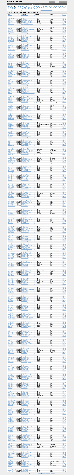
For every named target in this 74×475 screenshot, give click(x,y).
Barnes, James (10, 263)
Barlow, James (10, 239)
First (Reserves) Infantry (27, 20)
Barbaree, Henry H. (11, 161)
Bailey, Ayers (10, 53)
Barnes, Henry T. (11, 260)
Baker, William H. (11, 118)
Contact (40, 4)
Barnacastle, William (11, 245)
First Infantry (25, 17)
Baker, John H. (10, 102)
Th (14, 8)
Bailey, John (10, 63)
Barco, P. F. (10, 194)
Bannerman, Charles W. (12, 158)
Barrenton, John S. (11, 315)
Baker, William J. (11, 119)
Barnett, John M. (11, 290)
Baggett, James (10, 35)
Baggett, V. (10, 44)
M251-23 (64, 91)
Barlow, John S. (10, 240)
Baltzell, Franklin (11, 149)
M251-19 (64, 24)
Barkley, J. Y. (10, 233)
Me (31, 7)
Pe (41, 7)
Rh (51, 7)
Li (20, 7)
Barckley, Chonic (11, 187)
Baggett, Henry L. (11, 34)
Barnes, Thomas (11, 275)
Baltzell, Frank (10, 148)
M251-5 (64, 29)
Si (61, 7)
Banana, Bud (10, 151)
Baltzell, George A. (11, 150)
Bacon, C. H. (10, 20)
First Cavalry (25, 34)
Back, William (10, 19)
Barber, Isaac (10, 172)
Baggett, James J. (11, 36)
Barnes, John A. (10, 267)
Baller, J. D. (10, 146)
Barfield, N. (10, 209)
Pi (43, 7)
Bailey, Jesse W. (11, 62)
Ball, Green (10, 136)
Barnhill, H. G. (10, 297)
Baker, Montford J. (11, 106)
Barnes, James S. (11, 265)
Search (17, 4)
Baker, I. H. (10, 93)
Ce (27, 6)
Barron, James (10, 326)
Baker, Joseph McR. (11, 103)
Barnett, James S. (11, 288)
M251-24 (64, 247)
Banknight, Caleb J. (11, 153)
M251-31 (64, 20)
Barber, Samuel (10, 182)
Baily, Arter (10, 72)
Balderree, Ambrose (11, 121)
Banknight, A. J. (10, 152)
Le (18, 7)
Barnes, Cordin (10, 255)
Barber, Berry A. (10, 168)
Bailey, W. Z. (10, 69)
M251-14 (64, 45)
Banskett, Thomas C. (11, 160)
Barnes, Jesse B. (11, 266)
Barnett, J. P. (10, 285)
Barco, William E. (11, 197)
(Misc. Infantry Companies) (28, 119)
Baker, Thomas (10, 115)
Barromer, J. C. (10, 324)
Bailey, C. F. (10, 54)
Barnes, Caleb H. (11, 254)
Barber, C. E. (10, 169)
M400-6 (64, 249)
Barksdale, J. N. (10, 237)
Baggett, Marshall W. (11, 39)
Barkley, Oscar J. (11, 234)
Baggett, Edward (11, 32)
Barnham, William (11, 294)
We (26, 8)
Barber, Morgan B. (11, 181)
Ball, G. (9, 134)
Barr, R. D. (10, 306)
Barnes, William (10, 279)
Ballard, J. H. (10, 143)
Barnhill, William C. (11, 298)
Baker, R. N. (10, 111)
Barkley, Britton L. (11, 232)
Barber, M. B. (10, 180)
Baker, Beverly (10, 78)
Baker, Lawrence (11, 104)
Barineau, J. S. (10, 213)
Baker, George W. (11, 88)
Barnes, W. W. (10, 278)
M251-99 (64, 44)
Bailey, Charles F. (11, 55)
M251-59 (64, 18)
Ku (15, 7)
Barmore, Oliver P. (11, 244)
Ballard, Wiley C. (11, 145)
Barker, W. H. (10, 224)
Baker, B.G (10, 76)
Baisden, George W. (11, 74)
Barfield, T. (10, 210)
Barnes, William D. (11, 281)
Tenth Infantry (25, 28)
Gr (52, 6)
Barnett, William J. (11, 292)
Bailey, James (10, 60)
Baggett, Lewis (10, 38)
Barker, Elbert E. (11, 216)
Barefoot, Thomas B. (11, 206)
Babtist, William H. (11, 18)
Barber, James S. (11, 175)
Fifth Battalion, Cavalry (27, 59)
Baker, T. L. (10, 114)
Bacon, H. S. (10, 22)
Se (59, 7)
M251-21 (64, 16)
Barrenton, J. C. (10, 314)
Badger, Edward (10, 27)
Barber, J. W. (10, 174)
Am (12, 6)
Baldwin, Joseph (11, 125)
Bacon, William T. (11, 25)
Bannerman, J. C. (11, 159)
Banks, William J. (11, 157)
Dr (36, 6)
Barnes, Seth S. (10, 274)
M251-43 (64, 21)
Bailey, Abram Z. (11, 51)
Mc (29, 7)
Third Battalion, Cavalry (27, 45)
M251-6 (64, 23)
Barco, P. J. (10, 195)
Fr (43, 6)
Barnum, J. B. (10, 302)
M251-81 (64, 62)
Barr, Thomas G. (11, 309)
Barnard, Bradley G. (11, 246)
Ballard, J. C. (10, 142)
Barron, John (10, 327)
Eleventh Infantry (26, 44)
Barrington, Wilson (11, 322)
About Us (36, 4)
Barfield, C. (10, 207)
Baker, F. (9, 84)
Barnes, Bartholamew (11, 252)
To (16, 8)
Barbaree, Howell (11, 162)
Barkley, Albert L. (11, 228)
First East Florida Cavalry (27, 249)
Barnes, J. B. (10, 261)
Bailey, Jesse (10, 61)
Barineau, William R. (11, 215)
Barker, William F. (11, 225)
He (58, 6)
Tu (18, 8)
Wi (28, 8)
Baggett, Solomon (11, 42)
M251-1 (64, 88)
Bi (18, 6)
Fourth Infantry (26, 27)
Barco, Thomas (10, 196)
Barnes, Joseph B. (11, 270)
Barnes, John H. (10, 268)
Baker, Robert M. (11, 113)
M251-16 (64, 59)
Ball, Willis (9, 139)
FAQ (32, 4)
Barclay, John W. (11, 189)
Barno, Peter (10, 299)
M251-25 (64, 17)
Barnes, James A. (11, 264)
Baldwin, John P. (11, 124)
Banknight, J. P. (10, 154)
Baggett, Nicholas (11, 40)
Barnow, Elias (10, 300)
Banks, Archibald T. (11, 155)
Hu (62, 6)
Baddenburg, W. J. (11, 26)
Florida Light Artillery (27, 16)
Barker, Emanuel (11, 218)
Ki (10, 7)
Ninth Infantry (25, 53)
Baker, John (10, 97)
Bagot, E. (9, 48)
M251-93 (64, 28)
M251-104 (64, 119)
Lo (22, 7)
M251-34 (64, 30)
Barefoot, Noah (10, 205)
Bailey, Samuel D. (11, 68)
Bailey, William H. (11, 70)
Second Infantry (26, 30)
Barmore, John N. (11, 243)
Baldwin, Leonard (11, 127)
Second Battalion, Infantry (27, 21)
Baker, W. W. (10, 117)
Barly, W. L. (10, 242)
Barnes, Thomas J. (11, 276)
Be (16, 6)
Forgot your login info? (59, 0)
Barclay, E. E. (10, 188)
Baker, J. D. (10, 94)
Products (13, 4)
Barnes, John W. (11, 269)
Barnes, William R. (11, 284)
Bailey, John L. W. (11, 65)
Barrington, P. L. (10, 320)
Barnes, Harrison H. (11, 259)
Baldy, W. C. (10, 129)
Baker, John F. (10, 100)
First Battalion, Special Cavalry (28, 29)
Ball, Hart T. (10, 137)
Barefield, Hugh (10, 203)
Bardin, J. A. (10, 199)
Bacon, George (10, 21)
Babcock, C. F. (10, 17)
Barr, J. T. (9, 304)
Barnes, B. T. (10, 251)
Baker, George (10, 87)
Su (10, 8)
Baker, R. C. (10, 110)
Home (9, 4)
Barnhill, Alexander (11, 296)
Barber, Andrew (10, 164)
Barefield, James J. (11, 204)
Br (20, 6)
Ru (55, 7)
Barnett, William (10, 291)
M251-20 (64, 67)
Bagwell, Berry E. (11, 49)
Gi (49, 6)
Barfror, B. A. (10, 211)
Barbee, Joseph (10, 163)
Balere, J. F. (10, 131)
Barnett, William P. (11, 293)
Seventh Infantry (26, 55)
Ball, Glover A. (10, 135)
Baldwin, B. (10, 123)
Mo (34, 7)
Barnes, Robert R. (11, 273)
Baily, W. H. (10, 73)
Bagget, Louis (10, 30)
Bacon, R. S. (10, 23)
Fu (46, 6)
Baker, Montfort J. (11, 107)
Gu (54, 6)
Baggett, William (11, 46)
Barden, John (10, 198)
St (8, 8)
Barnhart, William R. (11, 295)
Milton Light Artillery (26, 67)
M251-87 (64, 53)
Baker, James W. (11, 96)
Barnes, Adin (10, 249)
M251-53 (64, 27)
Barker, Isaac (10, 219)
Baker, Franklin (10, 86)
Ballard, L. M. (10, 144)
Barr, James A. (10, 305)
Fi (41, 6)
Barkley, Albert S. (11, 229)
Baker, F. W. (10, 85)
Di (34, 6)
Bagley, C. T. (10, 47)
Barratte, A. (10, 311)
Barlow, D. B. (10, 238)
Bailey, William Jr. (11, 71)
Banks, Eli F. (10, 156)
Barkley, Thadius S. (11, 235)
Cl (29, 6)
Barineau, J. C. (10, 212)
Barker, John (10, 222)
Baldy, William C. (11, 130)
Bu (23, 6)
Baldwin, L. (10, 126)
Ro (53, 7)
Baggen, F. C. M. (11, 29)
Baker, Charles (10, 81)
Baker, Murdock (10, 108)
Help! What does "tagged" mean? (46, 10)
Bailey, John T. (10, 66)
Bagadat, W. (10, 28)
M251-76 (64, 55)
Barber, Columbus (11, 170)
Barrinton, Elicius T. (11, 323)
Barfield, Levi (10, 208)
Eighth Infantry (25, 62)
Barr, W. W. (10, 310)
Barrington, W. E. (11, 321)
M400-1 (64, 34)
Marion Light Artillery (27, 247)
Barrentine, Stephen (11, 312)
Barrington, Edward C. (12, 319)
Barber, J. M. (10, 173)
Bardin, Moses (10, 200)
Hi (60, 6)
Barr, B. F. (9, 303)
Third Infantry (25, 66)
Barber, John (10, 176)
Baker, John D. (10, 99)
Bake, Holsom (10, 75)
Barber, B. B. (10, 167)
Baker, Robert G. (11, 112)
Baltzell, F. (9, 147)
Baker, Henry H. (10, 92)
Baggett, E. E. (10, 31)
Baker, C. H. (10, 80)
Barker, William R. (11, 227)
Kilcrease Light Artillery (27, 91)
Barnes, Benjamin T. (11, 253)
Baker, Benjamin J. (11, 77)
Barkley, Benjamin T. (11, 230)
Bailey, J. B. (10, 59)
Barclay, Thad (10, 190)
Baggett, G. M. (10, 33)
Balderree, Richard (11, 122)
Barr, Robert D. (10, 307)
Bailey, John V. (10, 67)
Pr (45, 7)
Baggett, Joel (10, 37)
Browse (21, 4)
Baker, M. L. (10, 105)
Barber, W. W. (10, 183)
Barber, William (10, 184)
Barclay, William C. (11, 191)
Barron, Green (10, 325)
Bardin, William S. (11, 202)
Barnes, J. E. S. (10, 262)
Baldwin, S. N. (10, 128)
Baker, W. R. (10, 116)
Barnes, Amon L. (11, 250)
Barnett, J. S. (10, 286)
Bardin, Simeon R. (11, 201)
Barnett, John (10, 289)
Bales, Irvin (10, 132)
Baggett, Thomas (11, 43)
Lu (25, 7)
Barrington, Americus (11, 317)
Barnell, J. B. (10, 248)
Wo (31, 8)
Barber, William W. (11, 186)
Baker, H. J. (10, 89)
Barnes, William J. (11, 282)
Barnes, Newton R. (11, 272)
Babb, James (10, 15)
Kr (12, 7)
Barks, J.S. (10, 236)
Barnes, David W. (11, 256)
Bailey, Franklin (10, 58)
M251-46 (64, 66)
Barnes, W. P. (10, 277)
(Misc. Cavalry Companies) (28, 24)
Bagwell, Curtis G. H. (11, 50)
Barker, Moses (10, 223)
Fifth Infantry (25, 18)
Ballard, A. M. (10, 141)
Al (10, 6)
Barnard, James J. (11, 247)
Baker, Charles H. (11, 82)
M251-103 (64, 131)
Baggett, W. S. (10, 45)
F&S (35, 22)
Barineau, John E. (11, 214)
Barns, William (10, 301)
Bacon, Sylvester (11, 24)
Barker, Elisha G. (11, 217)
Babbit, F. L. (10, 16)
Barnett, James (10, 287)
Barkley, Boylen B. (11, 231)
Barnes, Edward (10, 258)
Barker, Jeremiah (11, 221)
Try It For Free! (27, 4)
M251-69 (64, 15)
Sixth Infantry (25, 15)
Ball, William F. (10, 138)
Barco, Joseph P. (11, 193)
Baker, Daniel (10, 83)
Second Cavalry (26, 23)
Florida (22, 15)
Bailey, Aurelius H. (11, 52)
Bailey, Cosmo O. (11, 56)
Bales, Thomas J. (11, 133)
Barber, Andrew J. (11, 165)
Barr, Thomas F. (10, 308)
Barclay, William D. (11, 192)
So (64, 7)
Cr (31, 6)
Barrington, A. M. (11, 316)
